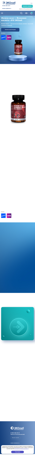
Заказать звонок (27, 6)
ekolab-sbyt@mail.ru (6, 8)
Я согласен (17, 451)
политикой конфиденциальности (21, 448)
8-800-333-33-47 (6, 5)
